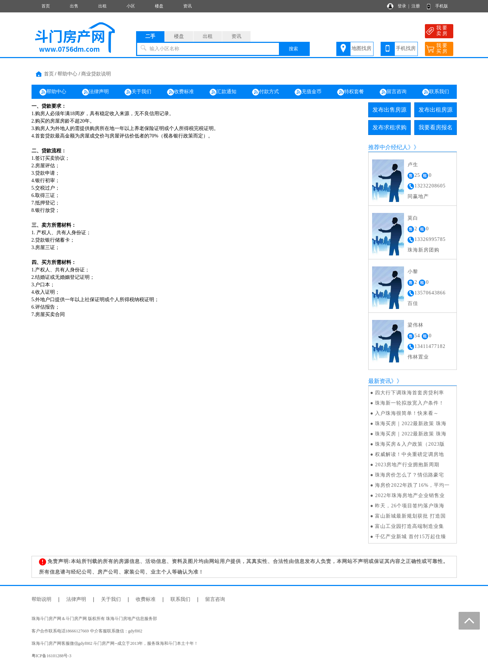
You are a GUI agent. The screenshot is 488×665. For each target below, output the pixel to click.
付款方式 (265, 92)
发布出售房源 (389, 110)
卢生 (413, 164)
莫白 (413, 218)
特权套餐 (350, 92)
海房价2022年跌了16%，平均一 (412, 485)
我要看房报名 (436, 127)
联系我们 (435, 92)
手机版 (441, 6)
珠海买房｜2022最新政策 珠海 (411, 423)
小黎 (413, 271)
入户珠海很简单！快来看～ (407, 413)
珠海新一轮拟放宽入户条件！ (409, 403)
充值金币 (308, 92)
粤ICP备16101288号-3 (52, 655)
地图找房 (361, 48)
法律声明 (95, 92)
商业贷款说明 (96, 74)
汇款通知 (222, 92)
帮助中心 (67, 74)
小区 (131, 6)
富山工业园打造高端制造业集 (409, 526)
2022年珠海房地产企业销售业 (410, 495)
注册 (415, 6)
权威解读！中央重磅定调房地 (409, 454)
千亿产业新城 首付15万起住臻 (410, 536)
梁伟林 (416, 325)
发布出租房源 (436, 110)
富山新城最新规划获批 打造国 (410, 516)
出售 (74, 6)
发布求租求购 (389, 127)
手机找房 (406, 48)
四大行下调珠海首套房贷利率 (409, 392)
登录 (402, 6)
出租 (102, 6)
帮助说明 (41, 599)
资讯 (187, 6)
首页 (45, 6)
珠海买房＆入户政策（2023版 (410, 444)
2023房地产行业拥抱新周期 (407, 464)
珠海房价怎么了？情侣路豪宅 (409, 475)
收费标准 (180, 92)
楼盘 (159, 6)
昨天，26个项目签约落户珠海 (409, 505)
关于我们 (137, 92)
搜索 (293, 48)
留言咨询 (393, 92)
